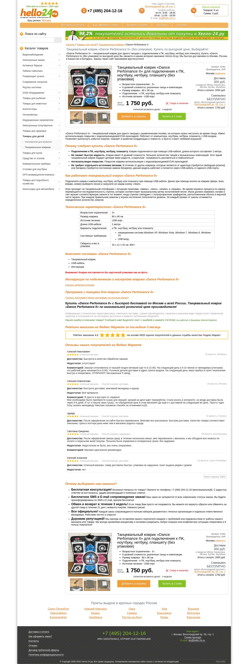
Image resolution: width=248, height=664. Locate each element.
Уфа (164, 608)
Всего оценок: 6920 (214, 476)
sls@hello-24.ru (167, 18)
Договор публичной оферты (44, 650)
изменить (220, 73)
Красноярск (164, 613)
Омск (132, 608)
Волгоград (193, 613)
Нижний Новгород (95, 608)
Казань (95, 613)
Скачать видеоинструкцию (79, 285)
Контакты (162, 25)
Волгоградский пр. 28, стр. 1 (210, 104)
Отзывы (182, 25)
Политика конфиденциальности (46, 654)
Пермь (164, 617)
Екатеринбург (58, 617)
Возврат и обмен (137, 25)
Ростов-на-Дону (132, 617)
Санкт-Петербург (58, 608)
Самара (132, 613)
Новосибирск (58, 613)
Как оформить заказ (105, 25)
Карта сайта (220, 661)
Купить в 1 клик (172, 116)
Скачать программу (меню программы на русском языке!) (97, 297)
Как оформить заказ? (40, 636)
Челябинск (95, 617)
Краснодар (193, 617)
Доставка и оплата (72, 25)
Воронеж (193, 608)
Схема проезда (192, 637)
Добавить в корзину (133, 116)
